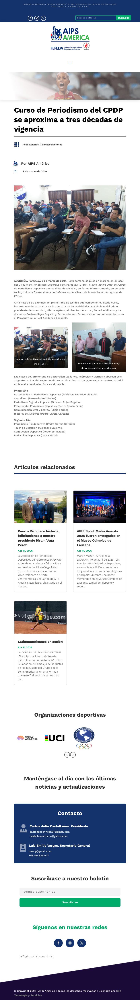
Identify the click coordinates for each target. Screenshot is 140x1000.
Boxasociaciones (52, 144)
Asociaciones (31, 144)
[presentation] (67, 755)
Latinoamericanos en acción (40, 642)
